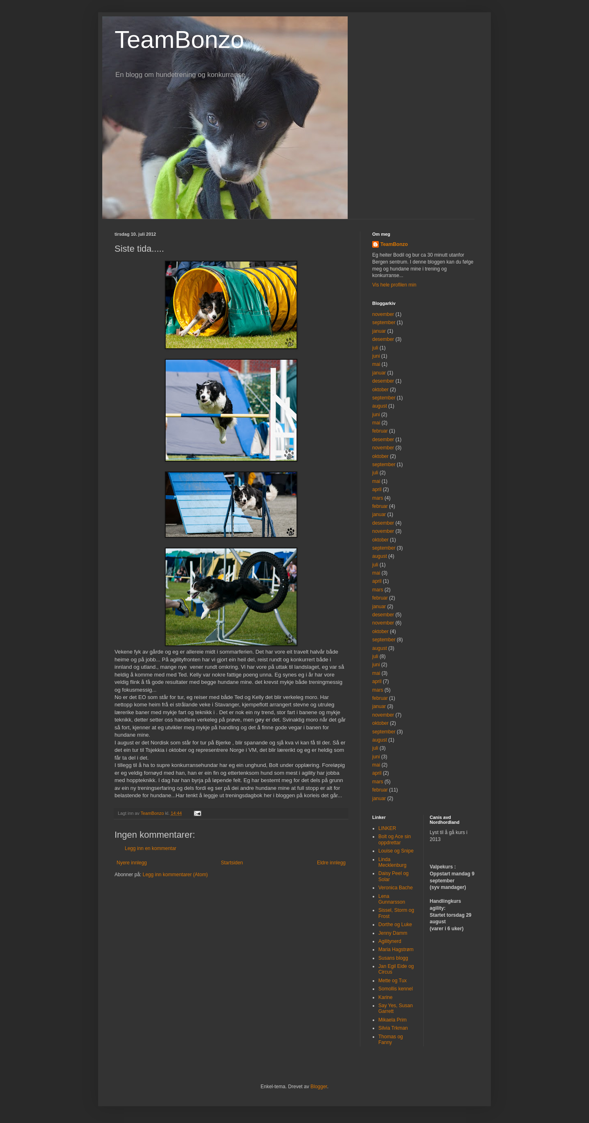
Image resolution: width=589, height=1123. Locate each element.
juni (376, 356)
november (383, 314)
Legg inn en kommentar (150, 848)
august (379, 406)
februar (380, 431)
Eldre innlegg (331, 863)
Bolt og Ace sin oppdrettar (394, 839)
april (377, 489)
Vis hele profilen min (394, 285)
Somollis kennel (395, 989)
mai (376, 364)
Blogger (318, 1086)
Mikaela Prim (392, 1020)
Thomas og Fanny (390, 1039)
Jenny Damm (392, 933)
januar (379, 331)
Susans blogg (393, 958)
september (384, 322)
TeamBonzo (179, 39)
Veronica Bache (395, 888)
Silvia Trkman (393, 1028)
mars (377, 498)
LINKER (387, 828)
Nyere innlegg (132, 863)
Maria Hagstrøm (396, 949)
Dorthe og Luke (395, 924)
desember (383, 339)
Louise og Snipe (396, 851)
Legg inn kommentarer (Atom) (175, 874)
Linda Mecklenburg (392, 862)
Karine (385, 997)
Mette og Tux (392, 980)
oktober (380, 389)
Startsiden (232, 863)
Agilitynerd (389, 941)
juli (375, 348)
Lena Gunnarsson (391, 899)
